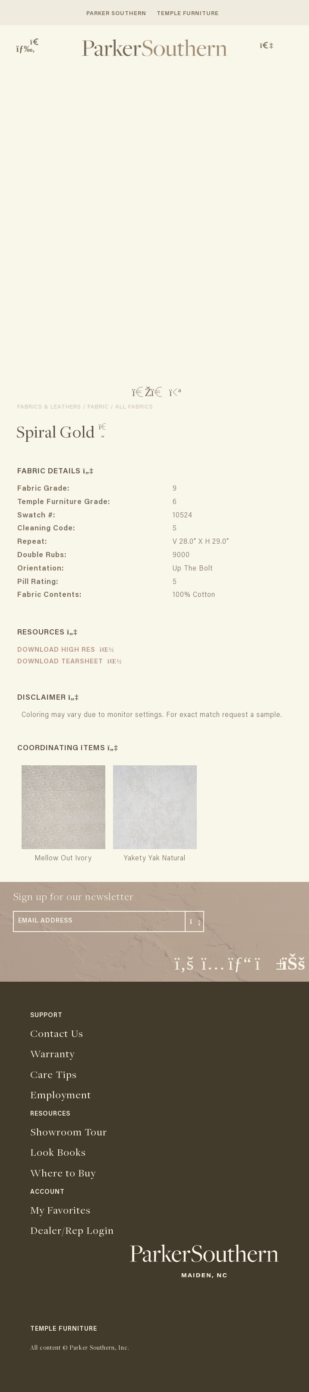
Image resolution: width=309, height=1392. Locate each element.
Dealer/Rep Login (72, 1230)
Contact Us (56, 1033)
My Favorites (60, 1210)
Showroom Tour (68, 1131)
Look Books (58, 1152)
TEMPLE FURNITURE (188, 13)
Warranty (52, 1053)
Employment (60, 1094)
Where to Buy (63, 1173)
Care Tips (53, 1074)
